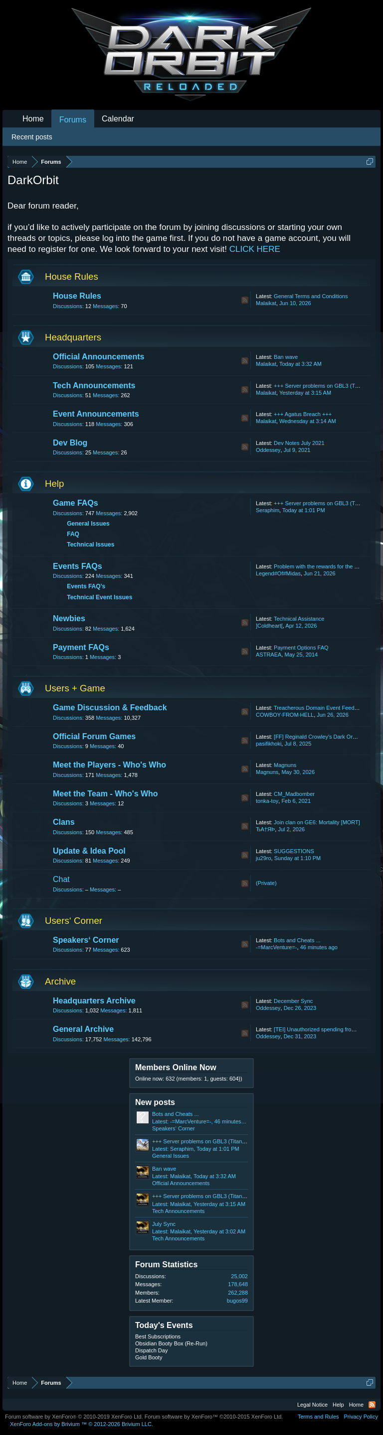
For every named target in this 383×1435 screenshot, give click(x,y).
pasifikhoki (268, 744)
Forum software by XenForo (74, 1417)
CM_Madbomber (294, 794)
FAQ (73, 534)
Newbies (69, 618)
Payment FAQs (81, 647)
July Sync (164, 1224)
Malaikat (266, 303)
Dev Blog (70, 443)
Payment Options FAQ (301, 648)
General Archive (83, 1029)
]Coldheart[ (269, 626)
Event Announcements (96, 414)
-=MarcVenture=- (276, 947)
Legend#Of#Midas (278, 573)
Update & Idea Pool (89, 851)
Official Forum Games (94, 736)
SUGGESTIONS (294, 851)
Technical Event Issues (99, 597)
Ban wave (286, 357)
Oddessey (268, 450)
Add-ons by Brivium (81, 1424)
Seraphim (267, 510)
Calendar (118, 118)
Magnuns (285, 765)
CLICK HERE (254, 249)
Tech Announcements (94, 385)
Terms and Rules (318, 1417)
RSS (244, 300)
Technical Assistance (299, 619)
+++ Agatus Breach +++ (303, 414)
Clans (64, 822)
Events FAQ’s (86, 586)
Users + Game (75, 688)
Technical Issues (90, 544)
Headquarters (73, 337)
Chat (61, 879)
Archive (60, 981)
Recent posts (31, 137)
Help (54, 483)
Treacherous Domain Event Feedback (320, 708)
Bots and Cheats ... (297, 940)
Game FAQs (75, 503)
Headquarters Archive (94, 1000)
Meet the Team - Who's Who (105, 793)
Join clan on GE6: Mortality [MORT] (317, 822)
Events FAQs (77, 566)
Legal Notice (312, 1405)
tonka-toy (267, 801)
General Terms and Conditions (311, 296)
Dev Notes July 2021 (299, 443)
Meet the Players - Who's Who (109, 765)
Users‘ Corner (73, 920)
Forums (72, 119)
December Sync (293, 1001)
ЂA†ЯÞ (265, 829)
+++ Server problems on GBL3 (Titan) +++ (325, 386)
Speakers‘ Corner (86, 940)
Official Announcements (98, 356)
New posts (155, 1102)
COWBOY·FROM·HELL (285, 715)
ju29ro (263, 858)
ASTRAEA (268, 655)
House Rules (71, 276)
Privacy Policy (361, 1417)
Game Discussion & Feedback (110, 707)
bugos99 (237, 1301)
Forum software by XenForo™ (214, 1417)
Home (33, 118)
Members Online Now (175, 1067)
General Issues (88, 523)
